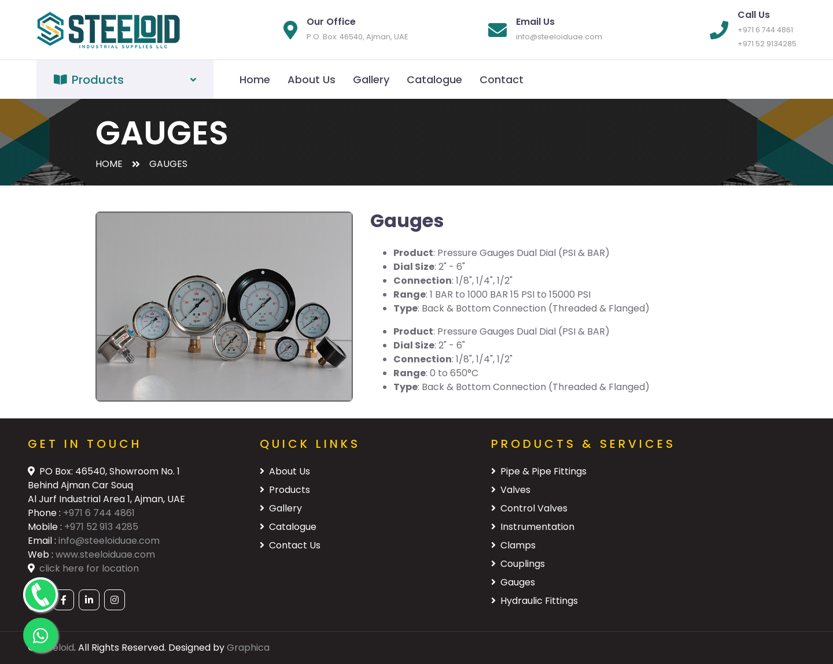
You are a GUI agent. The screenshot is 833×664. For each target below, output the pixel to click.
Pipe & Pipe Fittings (539, 471)
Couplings (518, 563)
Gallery (371, 79)
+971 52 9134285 (767, 44)
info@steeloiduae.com (559, 37)
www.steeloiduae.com (105, 554)
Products (285, 489)
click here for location (89, 568)
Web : (42, 554)
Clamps (513, 545)
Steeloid (56, 647)
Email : (43, 540)
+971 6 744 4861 (765, 30)
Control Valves (529, 508)
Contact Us (290, 545)
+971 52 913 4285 (101, 526)
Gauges (513, 582)
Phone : (45, 513)
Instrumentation (532, 526)
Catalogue (434, 79)
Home (254, 79)
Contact (502, 79)
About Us (312, 79)
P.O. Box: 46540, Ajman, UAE (357, 37)
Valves (510, 489)
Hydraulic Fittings (534, 600)
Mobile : (46, 526)
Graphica (248, 647)
